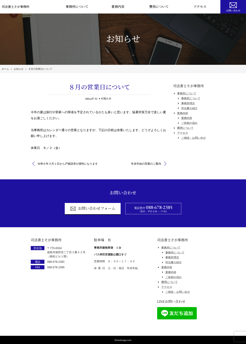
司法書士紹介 (189, 108)
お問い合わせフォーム (92, 209)
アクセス (200, 7)
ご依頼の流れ (189, 123)
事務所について (77, 7)
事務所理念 (188, 103)
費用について (159, 7)
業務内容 (117, 7)
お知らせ (18, 69)
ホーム (5, 69)
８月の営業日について (40, 69)
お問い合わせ (233, 6)
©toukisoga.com (122, 340)
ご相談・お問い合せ (193, 138)
